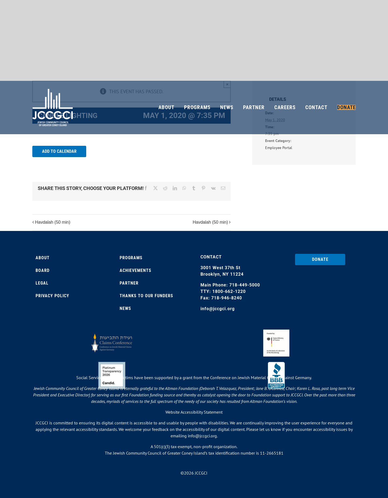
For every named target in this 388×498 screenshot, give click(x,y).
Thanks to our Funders (146, 295)
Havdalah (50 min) (52, 222)
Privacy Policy (52, 295)
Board (43, 270)
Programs (131, 257)
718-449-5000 (244, 285)
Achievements (135, 270)
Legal (42, 283)
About (43, 257)
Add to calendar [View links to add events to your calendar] (59, 151)
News (125, 308)
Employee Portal (278, 147)
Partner (129, 283)
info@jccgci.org (217, 308)
